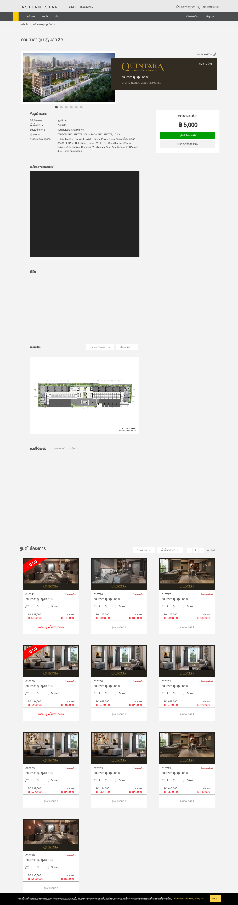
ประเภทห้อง (125, 347)
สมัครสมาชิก (191, 16)
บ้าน (57, 16)
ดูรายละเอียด (119, 627)
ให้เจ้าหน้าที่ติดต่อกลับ (187, 144)
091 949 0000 (210, 6)
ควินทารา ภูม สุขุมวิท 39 (44, 24)
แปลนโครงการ (98, 347)
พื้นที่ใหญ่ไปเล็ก (168, 550)
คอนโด (45, 16)
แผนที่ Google (38, 448)
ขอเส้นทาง (73, 448)
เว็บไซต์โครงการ (207, 54)
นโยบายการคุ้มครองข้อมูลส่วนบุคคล (188, 899)
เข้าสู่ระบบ (210, 16)
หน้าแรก (31, 16)
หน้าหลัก (25, 24)
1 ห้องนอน (142, 550)
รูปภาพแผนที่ (59, 448)
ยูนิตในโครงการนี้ (188, 135)
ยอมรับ (215, 899)
